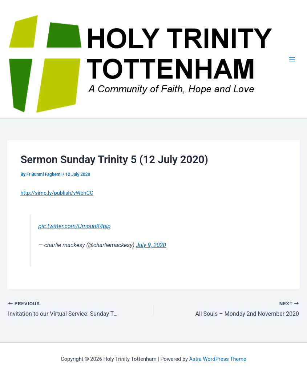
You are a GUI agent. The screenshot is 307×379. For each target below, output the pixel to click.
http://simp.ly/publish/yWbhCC (56, 193)
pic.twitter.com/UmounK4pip (75, 226)
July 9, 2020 (151, 245)
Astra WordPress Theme (217, 359)
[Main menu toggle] (292, 59)
